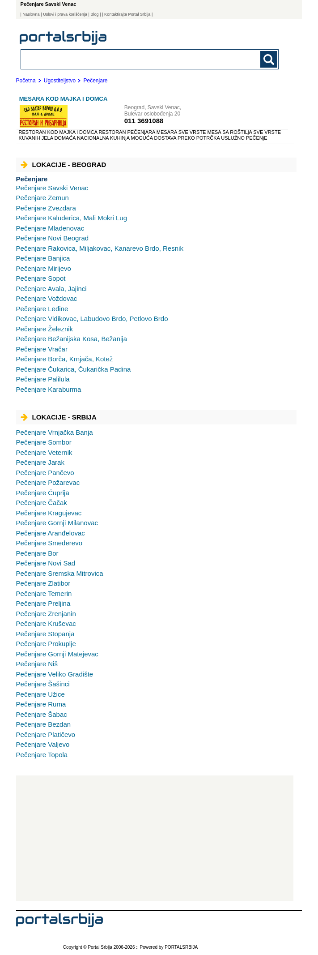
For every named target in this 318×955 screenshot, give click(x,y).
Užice (40, 694)
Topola (42, 754)
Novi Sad (46, 563)
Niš (37, 664)
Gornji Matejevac (57, 654)
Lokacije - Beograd (63, 164)
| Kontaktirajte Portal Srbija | (127, 14)
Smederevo (49, 543)
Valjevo (43, 744)
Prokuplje (46, 643)
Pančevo (45, 472)
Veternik (44, 452)
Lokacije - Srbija (59, 417)
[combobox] (125, 59)
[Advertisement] (155, 838)
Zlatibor (43, 583)
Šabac (41, 714)
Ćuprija (42, 493)
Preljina (43, 603)
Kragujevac (49, 513)
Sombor (44, 442)
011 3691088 (144, 120)
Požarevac (48, 482)
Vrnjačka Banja (54, 432)
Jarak (40, 462)
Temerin (44, 593)
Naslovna (30, 14)
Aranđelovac (50, 533)
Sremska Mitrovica (59, 573)
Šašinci (43, 684)
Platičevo (46, 734)
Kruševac (46, 623)
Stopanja (45, 634)
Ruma (41, 704)
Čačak (41, 502)
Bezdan (43, 724)
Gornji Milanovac (57, 523)
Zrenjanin (46, 613)
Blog (94, 14)
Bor (37, 553)
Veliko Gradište (54, 674)
